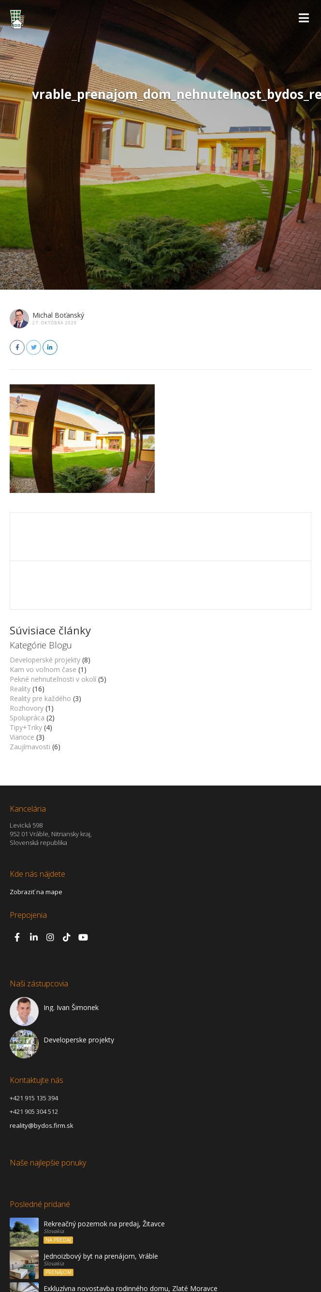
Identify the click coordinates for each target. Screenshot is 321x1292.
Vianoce (22, 737)
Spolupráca (27, 717)
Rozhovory (27, 708)
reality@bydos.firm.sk (41, 1125)
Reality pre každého (40, 698)
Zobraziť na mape (36, 891)
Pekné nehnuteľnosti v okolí (53, 679)
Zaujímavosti (30, 746)
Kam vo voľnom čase (43, 669)
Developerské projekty (45, 659)
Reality (20, 688)
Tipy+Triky (26, 727)
